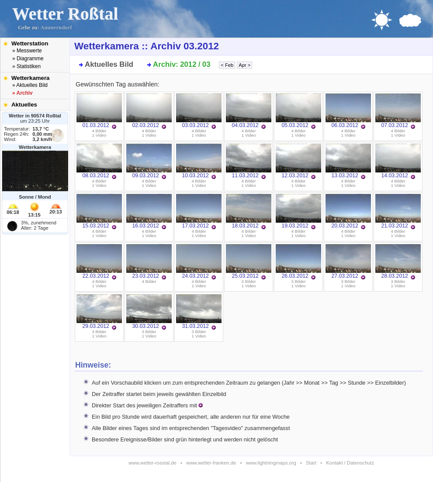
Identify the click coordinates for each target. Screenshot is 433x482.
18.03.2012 (248, 211)
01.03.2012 (99, 110)
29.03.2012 (99, 311)
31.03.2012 (199, 311)
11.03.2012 (248, 161)
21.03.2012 (398, 211)
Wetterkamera (30, 78)
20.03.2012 (348, 211)
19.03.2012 (298, 211)
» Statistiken (26, 66)
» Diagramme (28, 58)
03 (206, 64)
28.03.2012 (398, 261)
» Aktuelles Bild (30, 85)
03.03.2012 (199, 110)
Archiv (164, 64)
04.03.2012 (248, 110)
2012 (188, 64)
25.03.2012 (248, 261)
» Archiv (22, 93)
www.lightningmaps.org (271, 462)
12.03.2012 (298, 161)
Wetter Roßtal (65, 14)
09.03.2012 (149, 161)
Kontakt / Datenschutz (350, 462)
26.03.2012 (298, 261)
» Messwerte (27, 51)
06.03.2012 (348, 110)
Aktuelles (24, 104)
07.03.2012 (398, 110)
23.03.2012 (149, 261)
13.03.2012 (348, 161)
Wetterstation (29, 43)
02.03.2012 (149, 110)
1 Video (99, 135)
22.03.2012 (99, 261)
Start (311, 462)
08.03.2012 (99, 161)
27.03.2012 (348, 261)
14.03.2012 (398, 161)
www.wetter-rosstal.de (152, 462)
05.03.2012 (298, 110)
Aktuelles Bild (109, 64)
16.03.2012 (149, 211)
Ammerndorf (56, 27)
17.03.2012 (199, 211)
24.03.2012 (199, 261)
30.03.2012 (149, 311)
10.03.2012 (199, 161)
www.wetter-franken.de (211, 462)
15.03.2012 (99, 211)
